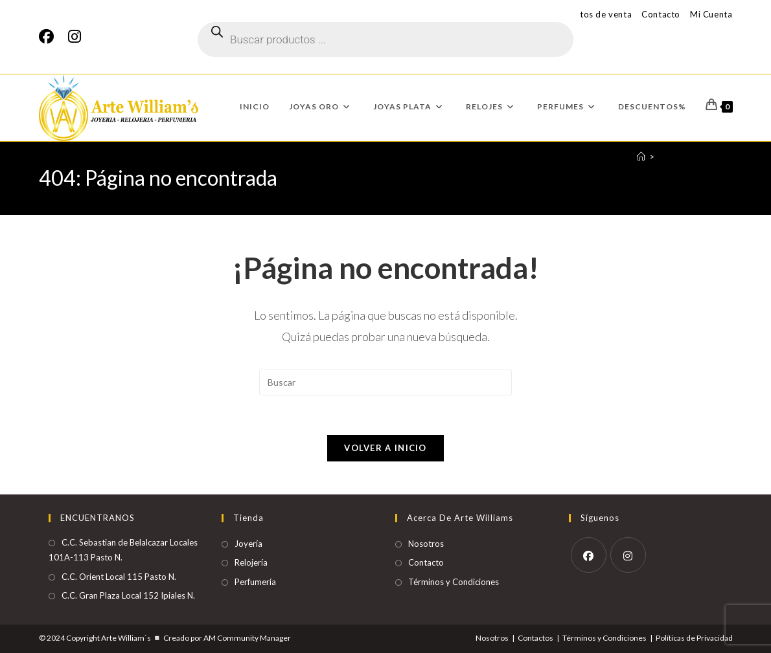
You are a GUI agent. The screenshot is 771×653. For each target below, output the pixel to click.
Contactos (535, 638)
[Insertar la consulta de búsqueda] (385, 382)
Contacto (660, 14)
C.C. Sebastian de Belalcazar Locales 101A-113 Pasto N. (123, 549)
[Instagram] (74, 36)
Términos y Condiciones (453, 582)
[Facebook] (50, 36)
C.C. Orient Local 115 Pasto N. (119, 576)
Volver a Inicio (385, 448)
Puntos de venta (598, 14)
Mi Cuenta (711, 14)
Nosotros (426, 543)
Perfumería (255, 582)
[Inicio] (641, 156)
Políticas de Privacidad (694, 638)
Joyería (248, 543)
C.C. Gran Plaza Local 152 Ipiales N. (128, 595)
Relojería (251, 562)
